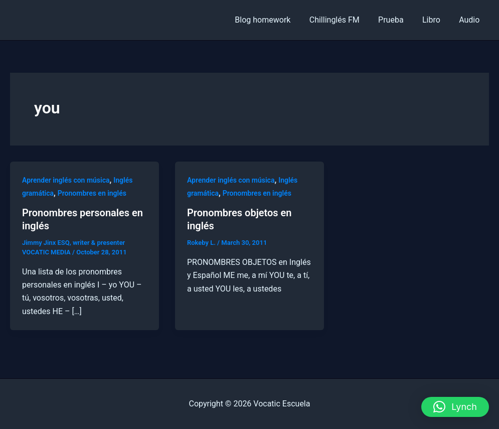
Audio (470, 20)
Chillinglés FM (343, 20)
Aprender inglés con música (66, 180)
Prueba (397, 20)
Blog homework (274, 20)
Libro (435, 20)
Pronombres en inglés (92, 193)
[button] (455, 407)
